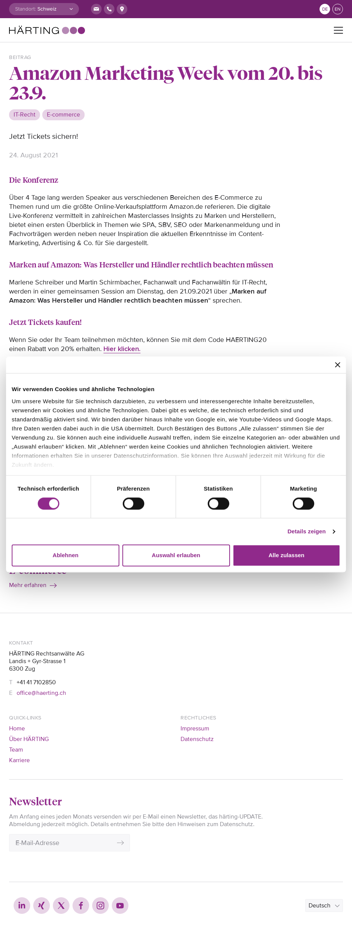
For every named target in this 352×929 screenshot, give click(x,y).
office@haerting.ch (41, 693)
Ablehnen (65, 555)
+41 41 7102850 (36, 682)
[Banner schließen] (337, 364)
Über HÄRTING (29, 739)
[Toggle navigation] (338, 30)
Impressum (195, 728)
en (338, 9)
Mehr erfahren (27, 585)
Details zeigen (306, 531)
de (325, 9)
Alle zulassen (286, 555)
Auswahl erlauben (176, 555)
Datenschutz (197, 739)
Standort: (25, 9)
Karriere (19, 760)
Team (16, 749)
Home (17, 728)
